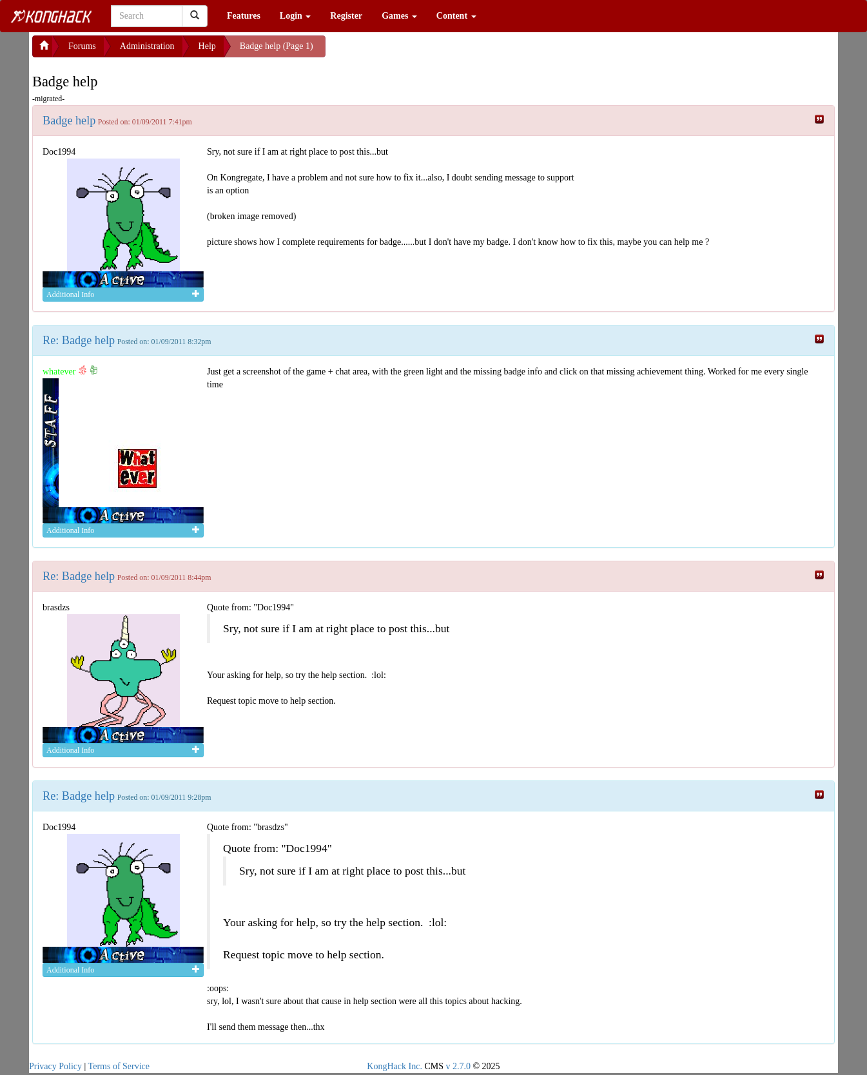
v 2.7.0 (458, 1066)
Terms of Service (119, 1066)
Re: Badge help (79, 340)
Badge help (69, 120)
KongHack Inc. (394, 1066)
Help (207, 46)
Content (456, 16)
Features (243, 16)
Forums (82, 46)
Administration (147, 46)
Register (346, 16)
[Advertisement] (429, 51)
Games (399, 16)
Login (295, 16)
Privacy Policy (55, 1066)
